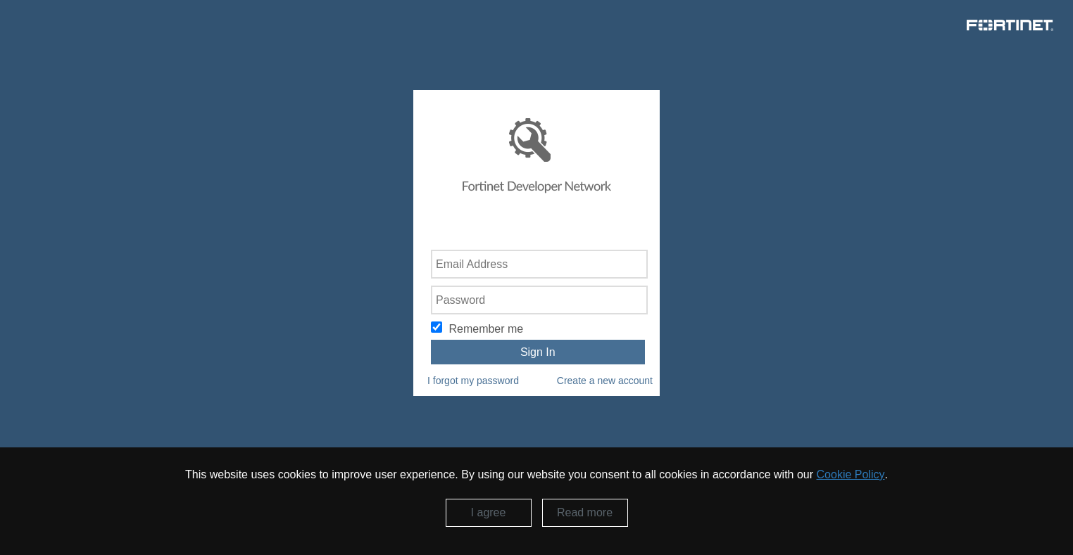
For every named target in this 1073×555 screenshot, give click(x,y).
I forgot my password (473, 380)
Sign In (538, 352)
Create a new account (605, 380)
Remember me (485, 329)
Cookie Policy (851, 474)
